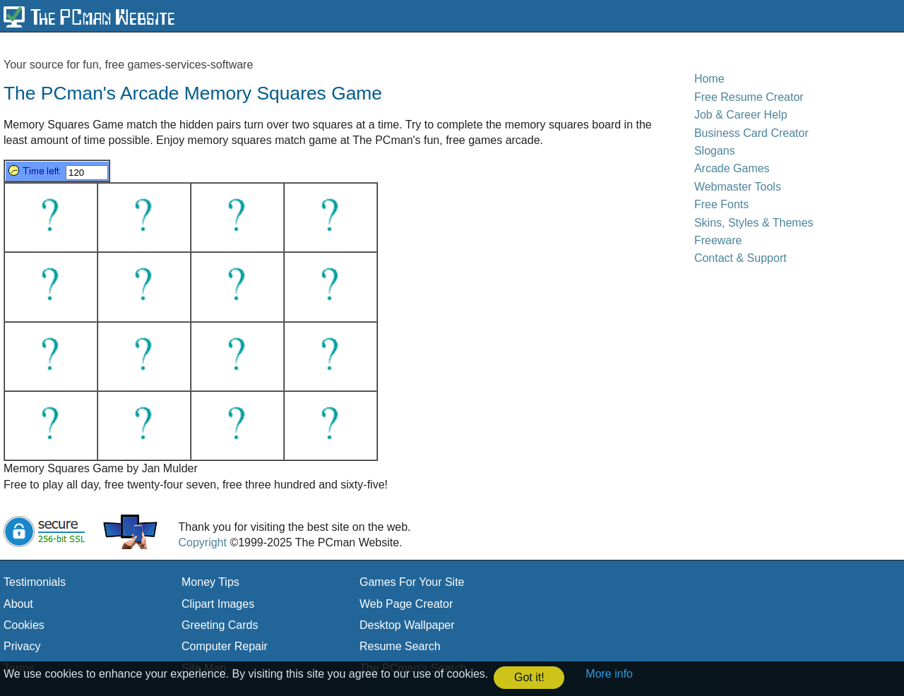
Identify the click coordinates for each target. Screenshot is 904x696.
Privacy (22, 646)
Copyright (202, 542)
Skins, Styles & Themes (754, 223)
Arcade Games (732, 168)
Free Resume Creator (749, 97)
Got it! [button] (529, 677)
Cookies (24, 625)
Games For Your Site (412, 582)
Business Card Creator (751, 133)
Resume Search (400, 646)
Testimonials (35, 582)
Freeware (718, 240)
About (18, 604)
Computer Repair (225, 646)
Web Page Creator (406, 604)
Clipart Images (218, 604)
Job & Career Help (740, 115)
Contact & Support (740, 258)
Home (709, 79)
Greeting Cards (220, 625)
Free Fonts (721, 204)
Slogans (714, 151)
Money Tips (210, 582)
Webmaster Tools (737, 187)
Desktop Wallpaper (407, 625)
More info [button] (609, 674)
